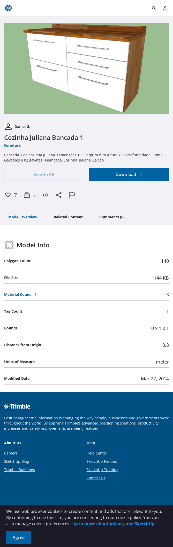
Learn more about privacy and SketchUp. (113, 524)
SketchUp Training (102, 469)
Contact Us (96, 477)
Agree (19, 537)
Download (129, 174)
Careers (11, 453)
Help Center (97, 453)
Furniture (12, 145)
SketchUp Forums (102, 461)
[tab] (23, 217)
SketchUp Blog (16, 461)
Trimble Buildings (19, 469)
